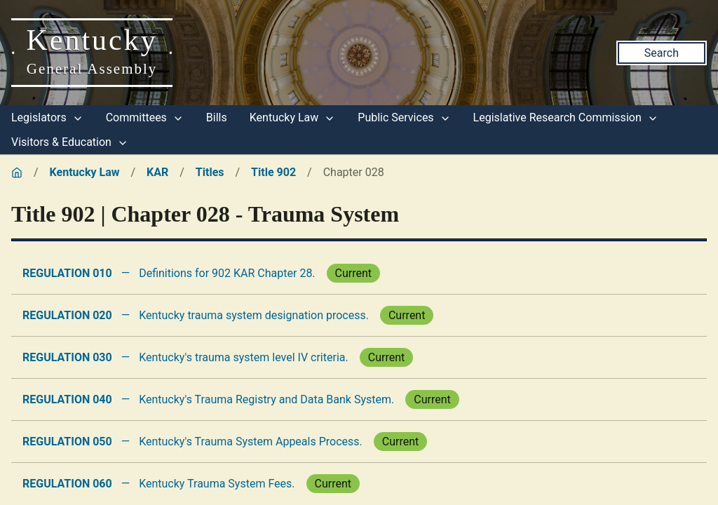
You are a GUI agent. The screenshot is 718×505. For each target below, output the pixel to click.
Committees (145, 117)
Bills (216, 117)
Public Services (404, 117)
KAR (157, 172)
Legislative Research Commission (565, 117)
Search (661, 53)
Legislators (47, 117)
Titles (210, 172)
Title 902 (273, 172)
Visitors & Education (69, 142)
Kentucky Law (293, 117)
